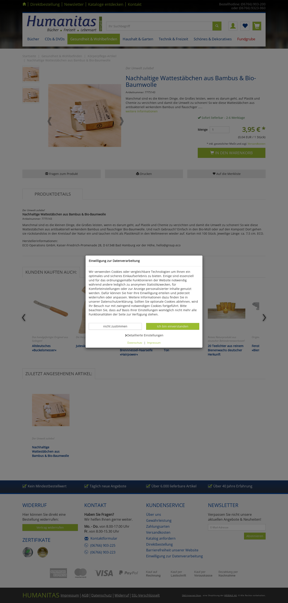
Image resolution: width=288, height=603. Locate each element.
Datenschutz (134, 342)
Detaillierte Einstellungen (144, 335)
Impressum (154, 342)
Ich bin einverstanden (172, 326)
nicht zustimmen (117, 326)
